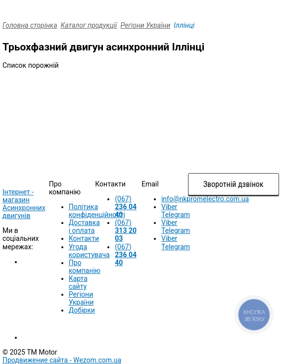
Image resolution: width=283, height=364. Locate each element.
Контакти (84, 238)
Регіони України (146, 25)
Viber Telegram (175, 211)
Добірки (82, 310)
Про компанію (84, 266)
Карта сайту (78, 282)
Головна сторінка (29, 25)
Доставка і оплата (84, 226)
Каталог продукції (89, 25)
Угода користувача (89, 251)
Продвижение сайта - (61, 360)
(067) (126, 207)
